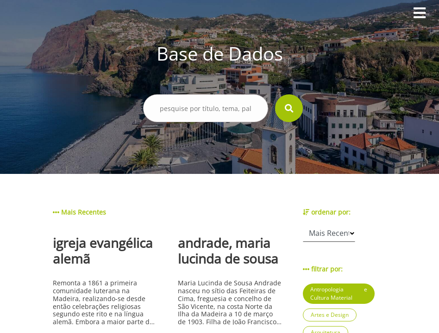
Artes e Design (330, 315)
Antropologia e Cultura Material (338, 293)
